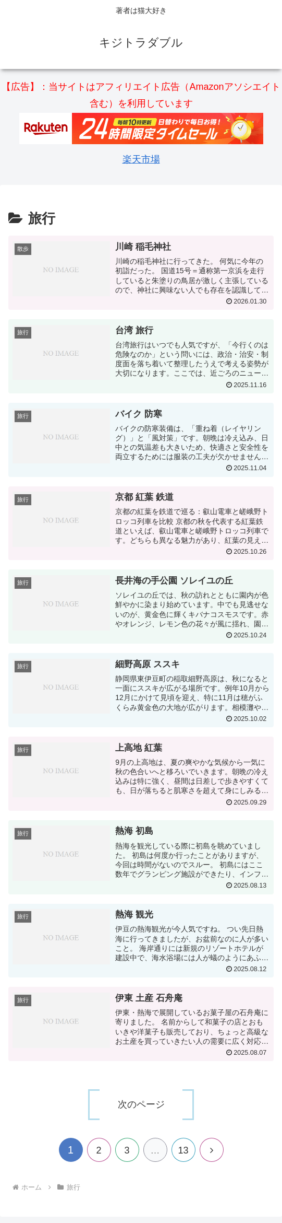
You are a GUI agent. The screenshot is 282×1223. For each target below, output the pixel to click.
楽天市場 (141, 159)
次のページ (141, 1104)
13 (183, 1150)
